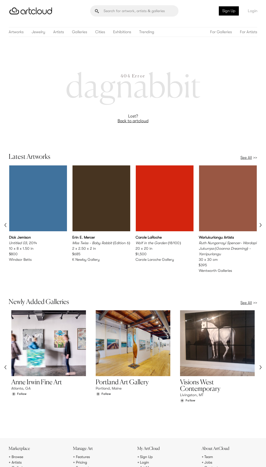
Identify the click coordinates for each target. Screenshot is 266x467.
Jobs (208, 429)
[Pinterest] (203, 457)
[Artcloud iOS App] (238, 456)
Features (83, 424)
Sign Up (228, 10)
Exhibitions (122, 32)
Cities (100, 32)
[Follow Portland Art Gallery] (103, 382)
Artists (58, 32)
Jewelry (38, 32)
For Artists (248, 32)
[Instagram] (191, 457)
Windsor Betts (20, 259)
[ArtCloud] (31, 11)
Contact (211, 435)
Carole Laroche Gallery (155, 259)
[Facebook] (215, 457)
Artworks (16, 32)
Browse (17, 424)
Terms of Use (31, 459)
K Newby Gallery (86, 259)
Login (252, 10)
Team (208, 424)
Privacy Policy (52, 459)
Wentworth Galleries (215, 270)
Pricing (81, 429)
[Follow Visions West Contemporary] (187, 389)
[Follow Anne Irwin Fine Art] (19, 382)
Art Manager (150, 435)
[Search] (134, 11)
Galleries (79, 32)
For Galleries (221, 32)
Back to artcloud (133, 121)
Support (82, 435)
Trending (146, 32)
